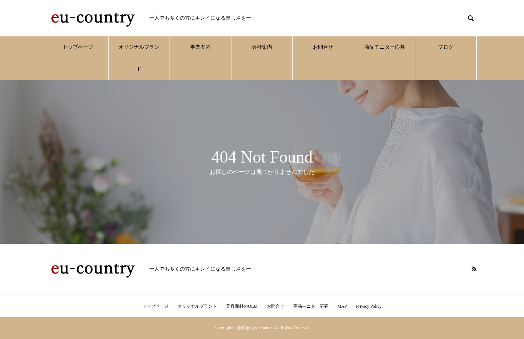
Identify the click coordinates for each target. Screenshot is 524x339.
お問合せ (323, 47)
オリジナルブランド (139, 58)
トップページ (78, 47)
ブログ (445, 47)
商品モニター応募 (384, 47)
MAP (342, 306)
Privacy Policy (368, 306)
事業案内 (200, 47)
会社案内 (262, 47)
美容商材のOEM (242, 306)
